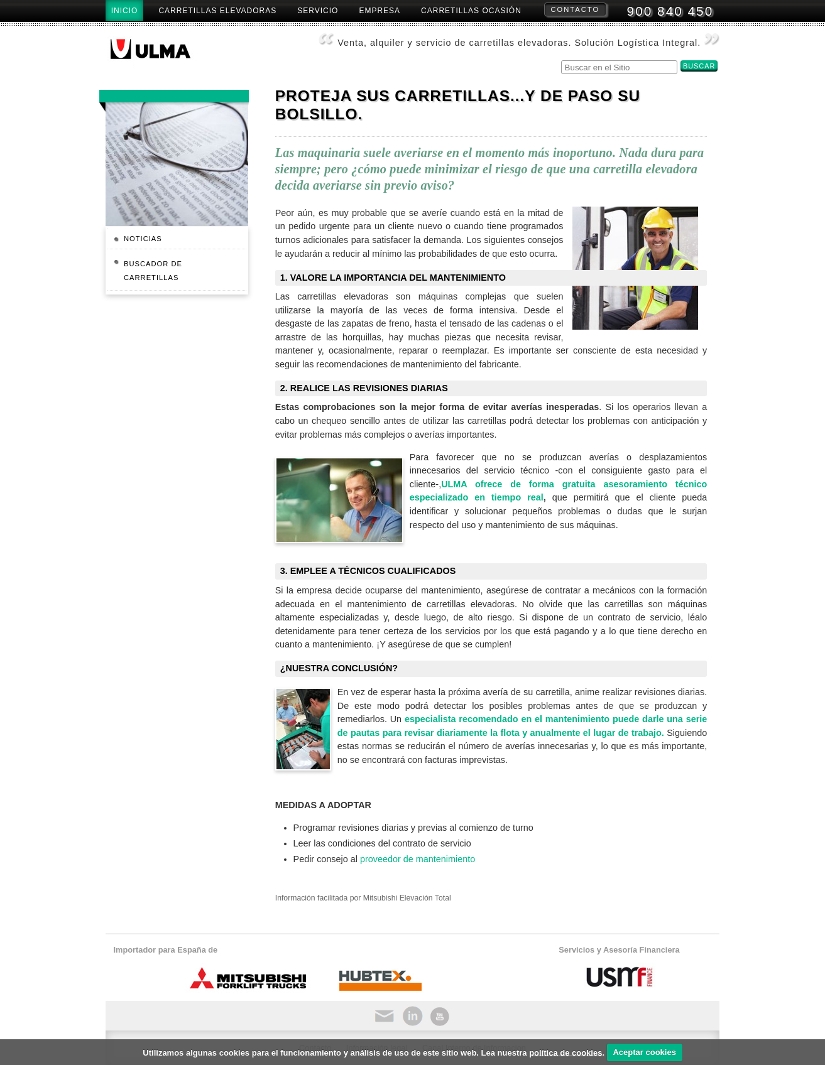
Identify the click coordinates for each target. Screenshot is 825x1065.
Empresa (379, 10)
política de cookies (565, 1052)
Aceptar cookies (644, 1052)
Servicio (317, 10)
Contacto (575, 9)
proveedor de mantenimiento (417, 859)
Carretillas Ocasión (471, 10)
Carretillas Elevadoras (217, 10)
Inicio (124, 10)
